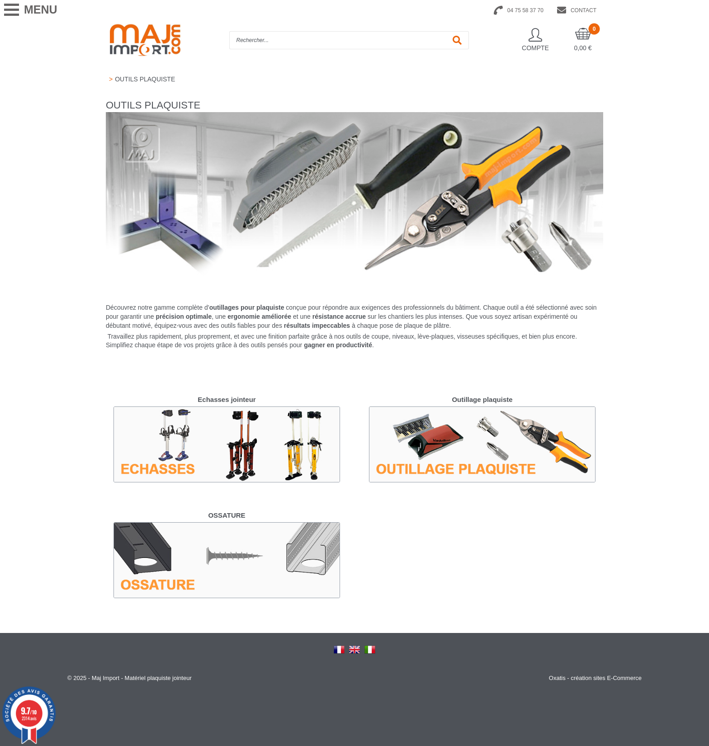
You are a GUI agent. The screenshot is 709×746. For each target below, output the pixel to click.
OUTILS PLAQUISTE (145, 79)
